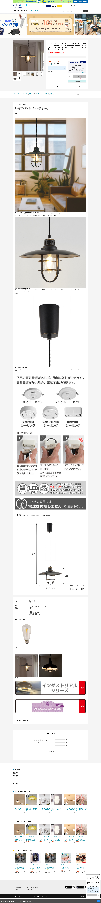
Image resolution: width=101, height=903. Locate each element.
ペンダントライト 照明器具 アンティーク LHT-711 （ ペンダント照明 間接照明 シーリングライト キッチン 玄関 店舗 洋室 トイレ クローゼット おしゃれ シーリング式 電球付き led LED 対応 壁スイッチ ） (19, 808)
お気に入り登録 (78, 81)
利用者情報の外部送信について (42, 896)
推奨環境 (34, 896)
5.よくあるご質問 (15, 889)
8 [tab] (56, 37)
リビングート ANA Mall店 (20, 10)
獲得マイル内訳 (50, 64)
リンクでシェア (83, 86)
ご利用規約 (20, 896)
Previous (26, 25)
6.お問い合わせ (29, 889)
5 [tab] (51, 37)
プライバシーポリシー (27, 896)
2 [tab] (46, 37)
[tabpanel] (50, 24)
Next (74, 25)
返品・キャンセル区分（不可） (34, 615)
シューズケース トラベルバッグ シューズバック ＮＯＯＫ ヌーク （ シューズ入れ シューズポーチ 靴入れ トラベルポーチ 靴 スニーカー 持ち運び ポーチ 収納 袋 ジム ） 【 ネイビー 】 (35, 866)
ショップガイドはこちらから (35, 10)
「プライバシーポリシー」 (19, 901)
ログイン (59, 6)
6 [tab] (53, 37)
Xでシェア (60, 86)
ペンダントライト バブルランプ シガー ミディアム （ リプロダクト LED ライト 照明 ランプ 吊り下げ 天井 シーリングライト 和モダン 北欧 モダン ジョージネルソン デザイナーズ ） (56, 808)
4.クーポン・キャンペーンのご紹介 (32, 887)
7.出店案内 (14, 890)
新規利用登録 (65, 6)
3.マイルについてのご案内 (17, 887)
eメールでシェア (75, 86)
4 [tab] (49, 37)
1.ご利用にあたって (16, 886)
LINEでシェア (67, 86)
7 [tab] (54, 37)
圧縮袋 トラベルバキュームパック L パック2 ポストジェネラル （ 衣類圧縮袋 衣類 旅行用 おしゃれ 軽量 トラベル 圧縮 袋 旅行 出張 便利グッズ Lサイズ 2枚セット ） (20, 866)
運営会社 (15, 896)
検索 (48, 6)
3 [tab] (48, 37)
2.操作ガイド (29, 886)
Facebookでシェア (52, 86)
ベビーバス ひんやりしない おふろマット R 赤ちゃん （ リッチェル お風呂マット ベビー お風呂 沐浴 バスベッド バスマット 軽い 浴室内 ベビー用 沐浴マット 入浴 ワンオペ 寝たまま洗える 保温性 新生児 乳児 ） (66, 866)
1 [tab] (44, 37)
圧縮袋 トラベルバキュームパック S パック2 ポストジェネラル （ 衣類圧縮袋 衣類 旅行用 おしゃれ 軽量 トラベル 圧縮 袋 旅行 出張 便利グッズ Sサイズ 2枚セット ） (50, 866)
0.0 (45, 740)
